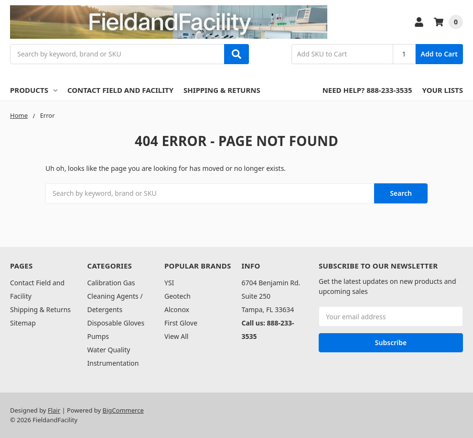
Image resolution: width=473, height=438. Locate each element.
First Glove (180, 322)
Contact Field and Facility (120, 90)
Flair (54, 410)
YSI (169, 282)
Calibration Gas (111, 282)
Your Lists (442, 90)
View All (176, 336)
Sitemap (23, 322)
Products (33, 90)
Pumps (98, 336)
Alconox (176, 309)
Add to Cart (439, 53)
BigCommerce (123, 410)
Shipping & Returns (221, 90)
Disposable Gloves (116, 322)
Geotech (177, 296)
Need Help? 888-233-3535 (367, 90)
